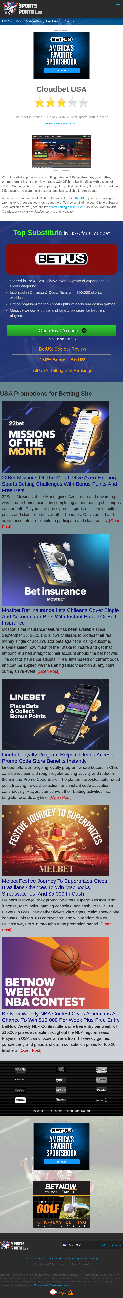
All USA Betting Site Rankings (62, 373)
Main (18, 21)
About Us (30, 1258)
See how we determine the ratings (61, 123)
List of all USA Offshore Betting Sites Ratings (61, 1110)
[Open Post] (48, 671)
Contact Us (41, 1258)
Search (83, 1258)
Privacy (53, 1258)
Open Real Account (62, 330)
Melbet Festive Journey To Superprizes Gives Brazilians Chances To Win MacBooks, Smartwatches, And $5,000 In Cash (54, 887)
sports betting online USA (66, 207)
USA (7, 21)
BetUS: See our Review (62, 352)
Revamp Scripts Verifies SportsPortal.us (52, 1285)
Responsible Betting (69, 1258)
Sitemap (93, 1258)
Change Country (111, 1245)
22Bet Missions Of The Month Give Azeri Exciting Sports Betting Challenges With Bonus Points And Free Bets (59, 484)
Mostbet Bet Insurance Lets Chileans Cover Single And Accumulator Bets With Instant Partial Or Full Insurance (60, 616)
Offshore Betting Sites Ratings (43, 21)
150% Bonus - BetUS (64, 338)
